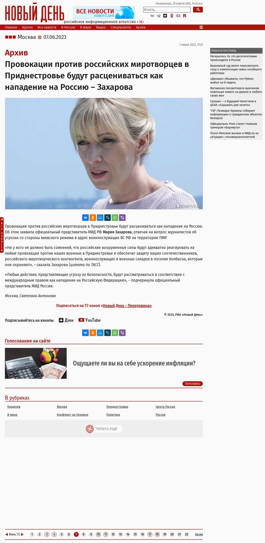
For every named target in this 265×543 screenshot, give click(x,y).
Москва (27, 37)
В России (68, 27)
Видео (101, 27)
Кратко (27, 27)
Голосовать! (192, 384)
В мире (85, 27)
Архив (140, 27)
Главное (11, 27)
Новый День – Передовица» (127, 305)
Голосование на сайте (28, 341)
